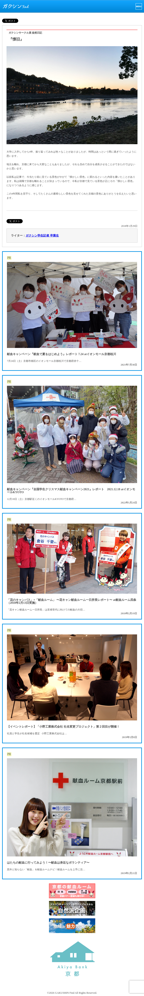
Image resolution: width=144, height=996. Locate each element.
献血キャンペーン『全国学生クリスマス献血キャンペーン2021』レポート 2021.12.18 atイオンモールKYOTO (71, 491)
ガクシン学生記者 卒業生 (42, 235)
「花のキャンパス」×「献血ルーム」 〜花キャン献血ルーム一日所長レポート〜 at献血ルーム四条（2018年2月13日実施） (71, 601)
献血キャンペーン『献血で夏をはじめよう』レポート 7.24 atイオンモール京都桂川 (61, 354)
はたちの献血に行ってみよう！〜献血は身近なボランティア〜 (48, 862)
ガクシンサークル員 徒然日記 (25, 32)
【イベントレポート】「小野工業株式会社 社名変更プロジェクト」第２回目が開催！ (63, 726)
